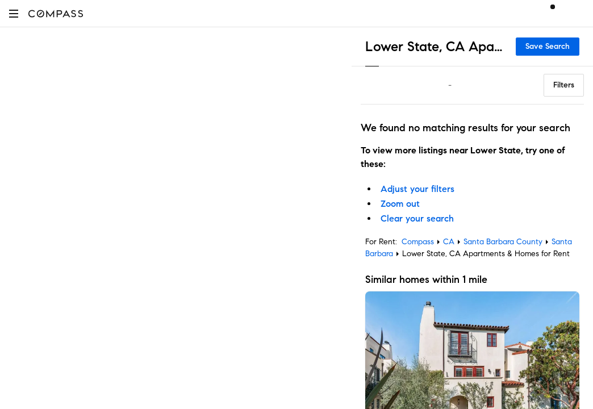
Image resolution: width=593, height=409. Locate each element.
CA (448, 242)
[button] (13, 13)
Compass (418, 242)
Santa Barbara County (502, 242)
